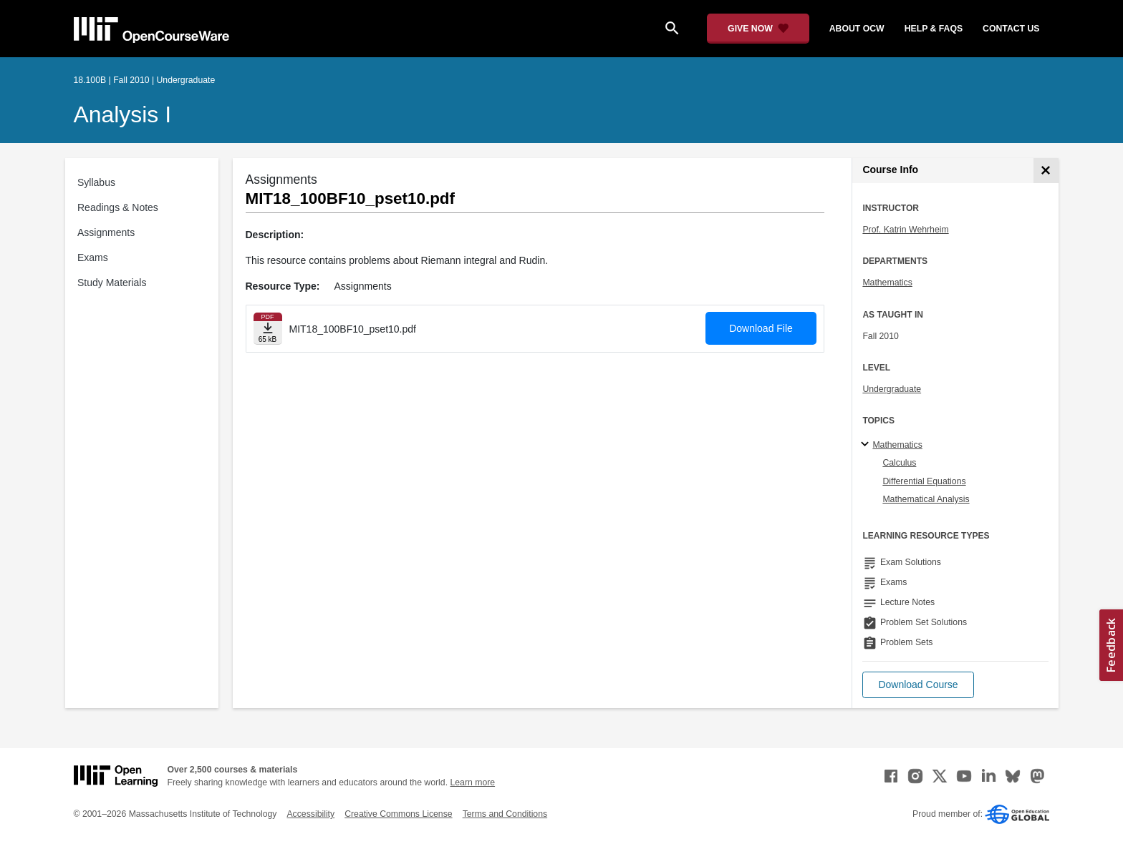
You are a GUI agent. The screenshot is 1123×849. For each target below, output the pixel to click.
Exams (92, 257)
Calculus (899, 463)
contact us (1011, 29)
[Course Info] (1046, 170)
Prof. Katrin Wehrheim (905, 230)
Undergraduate (891, 389)
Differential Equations (923, 481)
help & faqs (934, 29)
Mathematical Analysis (925, 499)
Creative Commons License (398, 814)
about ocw (857, 29)
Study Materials (111, 282)
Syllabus (96, 182)
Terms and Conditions (505, 814)
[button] (917, 685)
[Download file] (268, 329)
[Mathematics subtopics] (867, 445)
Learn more (472, 782)
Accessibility (310, 814)
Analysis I (123, 114)
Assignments (106, 232)
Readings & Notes (117, 207)
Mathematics (887, 283)
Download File (761, 328)
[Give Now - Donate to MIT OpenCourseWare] (758, 29)
